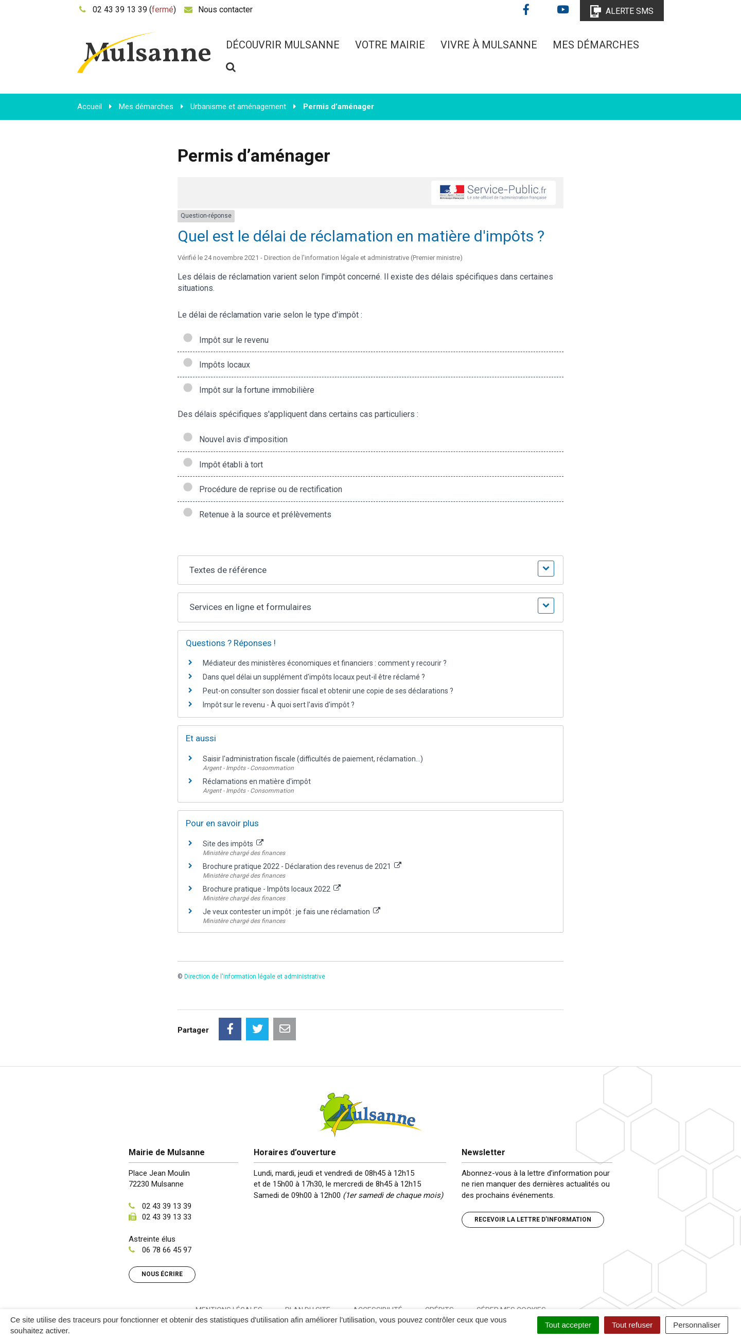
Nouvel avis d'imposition (235, 439)
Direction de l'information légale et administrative (254, 976)
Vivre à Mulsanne (488, 45)
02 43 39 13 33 (166, 1171)
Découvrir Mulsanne (283, 45)
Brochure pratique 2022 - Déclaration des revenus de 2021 (302, 866)
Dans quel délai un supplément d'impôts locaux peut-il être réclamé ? (314, 677)
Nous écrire (162, 1228)
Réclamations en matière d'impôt (257, 781)
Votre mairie (390, 45)
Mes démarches (596, 45)
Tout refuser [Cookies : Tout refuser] (632, 1324)
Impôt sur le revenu (226, 340)
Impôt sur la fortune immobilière (248, 390)
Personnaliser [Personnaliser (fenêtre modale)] (696, 1324)
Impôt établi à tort (223, 464)
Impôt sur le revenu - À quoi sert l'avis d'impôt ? (279, 705)
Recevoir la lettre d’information (532, 1173)
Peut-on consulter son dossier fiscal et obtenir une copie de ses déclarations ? (328, 691)
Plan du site (307, 1264)
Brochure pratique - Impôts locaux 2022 (272, 889)
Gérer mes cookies (511, 1264)
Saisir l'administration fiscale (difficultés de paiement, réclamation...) (313, 759)
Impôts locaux (216, 365)
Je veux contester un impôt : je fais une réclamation (291, 912)
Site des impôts (233, 844)
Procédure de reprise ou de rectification (262, 489)
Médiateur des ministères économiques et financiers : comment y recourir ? (325, 663)
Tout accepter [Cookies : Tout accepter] (568, 1324)
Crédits (439, 1264)
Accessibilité (377, 1264)
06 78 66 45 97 (166, 1204)
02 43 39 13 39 (166, 1160)
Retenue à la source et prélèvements (257, 514)
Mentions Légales (229, 1264)
